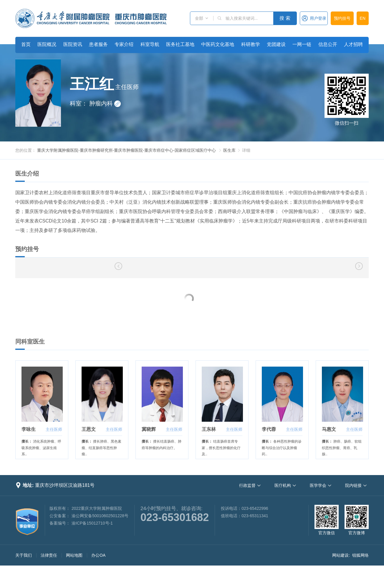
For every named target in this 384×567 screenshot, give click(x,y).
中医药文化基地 (217, 44)
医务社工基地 (180, 44)
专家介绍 (124, 44)
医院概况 (46, 44)
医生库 (229, 150)
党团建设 (276, 44)
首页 (26, 44)
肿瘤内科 (105, 103)
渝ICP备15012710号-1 (92, 523)
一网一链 (301, 44)
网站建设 (340, 555)
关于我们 (23, 555)
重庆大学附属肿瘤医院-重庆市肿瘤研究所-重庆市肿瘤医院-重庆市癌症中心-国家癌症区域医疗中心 (126, 150)
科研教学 (250, 44)
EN (362, 18)
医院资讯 (72, 44)
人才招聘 (353, 44)
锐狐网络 (360, 555)
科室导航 (149, 44)
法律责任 (49, 555)
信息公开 (327, 44)
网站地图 (74, 555)
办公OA (98, 555)
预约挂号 (342, 18)
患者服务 (98, 44)
